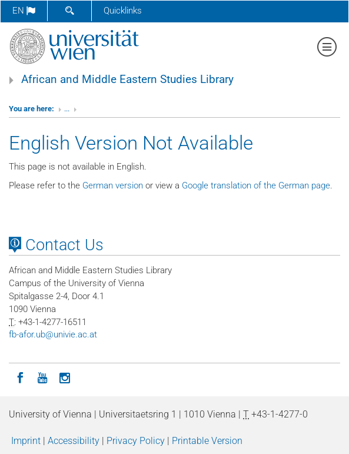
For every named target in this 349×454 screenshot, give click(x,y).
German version (112, 185)
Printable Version (207, 440)
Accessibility (73, 440)
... (66, 108)
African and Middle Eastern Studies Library (127, 79)
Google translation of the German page (256, 185)
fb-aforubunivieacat (53, 334)
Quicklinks (123, 10)
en (23, 10)
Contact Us (56, 245)
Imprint (26, 440)
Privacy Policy (136, 440)
